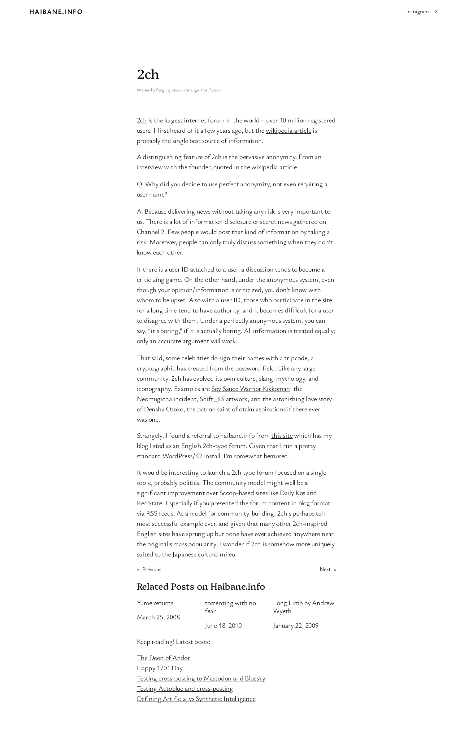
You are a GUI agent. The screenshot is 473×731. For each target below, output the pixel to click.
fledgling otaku (168, 90)
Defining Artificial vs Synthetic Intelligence (196, 698)
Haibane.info (56, 11)
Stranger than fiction (203, 90)
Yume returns (155, 603)
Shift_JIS (212, 398)
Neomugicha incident (167, 398)
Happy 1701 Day (160, 667)
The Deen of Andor (163, 657)
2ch (142, 119)
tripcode (295, 357)
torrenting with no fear (230, 607)
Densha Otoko (163, 408)
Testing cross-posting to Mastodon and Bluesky (201, 677)
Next (325, 569)
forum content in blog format (290, 502)
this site (282, 435)
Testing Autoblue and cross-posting (185, 688)
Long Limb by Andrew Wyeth (303, 607)
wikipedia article (288, 130)
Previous (151, 569)
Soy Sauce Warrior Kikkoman (250, 388)
